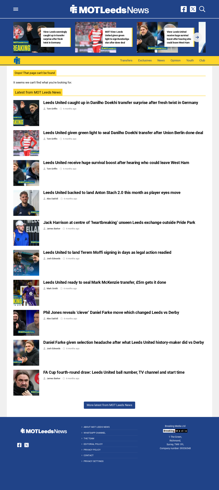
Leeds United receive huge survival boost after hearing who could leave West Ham (116, 162)
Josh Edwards (53, 258)
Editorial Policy (93, 444)
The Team (89, 438)
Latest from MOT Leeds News (38, 92)
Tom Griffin (52, 109)
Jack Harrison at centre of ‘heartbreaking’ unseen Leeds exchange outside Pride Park (119, 222)
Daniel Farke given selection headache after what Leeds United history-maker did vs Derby (123, 342)
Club (202, 60)
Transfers (126, 60)
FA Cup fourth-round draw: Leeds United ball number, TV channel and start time (113, 372)
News (161, 60)
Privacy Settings (94, 461)
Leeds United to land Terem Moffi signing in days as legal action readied (107, 252)
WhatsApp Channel (95, 433)
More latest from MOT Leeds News (109, 405)
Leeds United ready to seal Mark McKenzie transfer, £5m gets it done (104, 282)
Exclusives (145, 60)
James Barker (53, 228)
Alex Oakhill (52, 199)
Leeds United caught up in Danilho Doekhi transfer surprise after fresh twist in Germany (120, 102)
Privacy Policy (92, 449)
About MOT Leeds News (97, 427)
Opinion (176, 60)
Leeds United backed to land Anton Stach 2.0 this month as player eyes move (111, 192)
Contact (89, 455)
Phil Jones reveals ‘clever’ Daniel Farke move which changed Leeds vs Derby (111, 312)
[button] (15, 9)
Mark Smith (52, 288)
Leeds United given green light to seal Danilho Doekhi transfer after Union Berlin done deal (123, 132)
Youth (190, 60)
